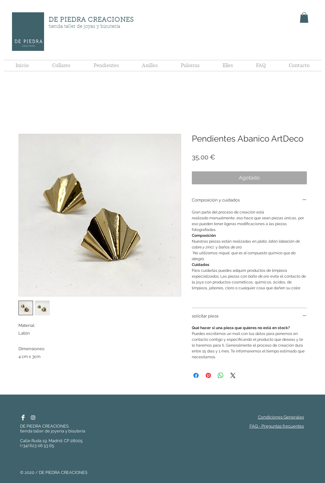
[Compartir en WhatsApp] (221, 375)
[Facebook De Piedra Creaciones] (23, 417)
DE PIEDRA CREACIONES (91, 20)
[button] (304, 17)
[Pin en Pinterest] (208, 375)
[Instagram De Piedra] (33, 417)
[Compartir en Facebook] (196, 375)
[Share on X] (233, 375)
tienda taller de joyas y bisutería (84, 26)
